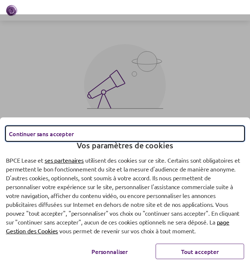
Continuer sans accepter (41, 134)
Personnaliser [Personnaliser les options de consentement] (109, 251)
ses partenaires (64, 160)
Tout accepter (200, 251)
